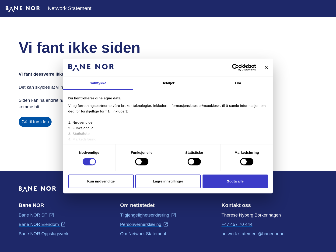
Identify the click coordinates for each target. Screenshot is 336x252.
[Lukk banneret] (266, 67)
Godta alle (235, 181)
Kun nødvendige (101, 181)
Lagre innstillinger (168, 181)
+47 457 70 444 (236, 224)
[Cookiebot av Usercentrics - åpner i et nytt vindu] (235, 67)
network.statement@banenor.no (252, 233)
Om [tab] (238, 83)
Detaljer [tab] (168, 83)
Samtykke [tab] (98, 83)
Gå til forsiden (35, 121)
